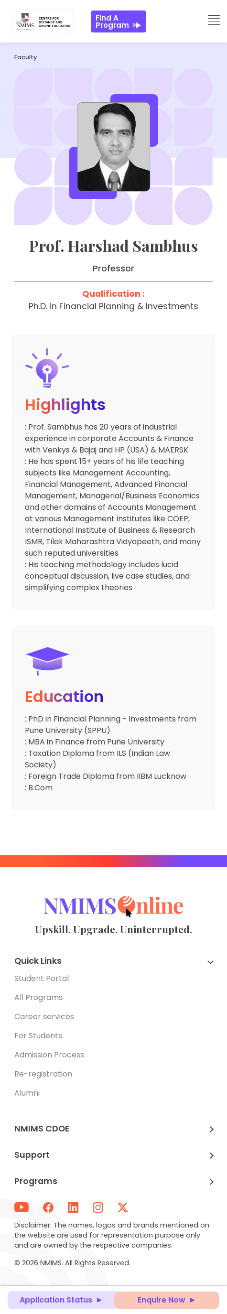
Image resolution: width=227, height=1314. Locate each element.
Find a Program (118, 21)
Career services (44, 1016)
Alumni (27, 1093)
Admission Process (49, 1054)
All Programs (38, 997)
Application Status (56, 1299)
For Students (38, 1035)
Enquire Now (161, 1299)
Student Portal (41, 978)
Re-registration (43, 1073)
